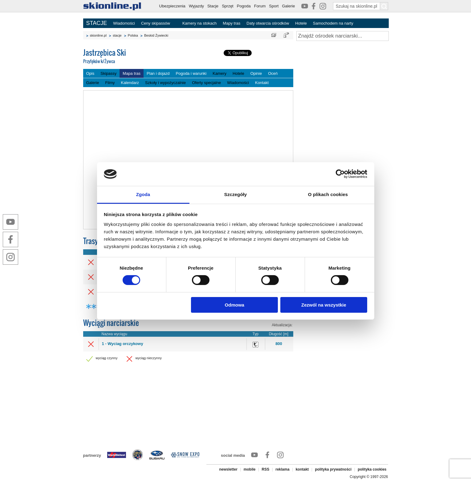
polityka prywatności (333, 469)
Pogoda (244, 6)
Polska (133, 35)
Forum (260, 6)
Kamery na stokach (199, 23)
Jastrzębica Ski (129, 56)
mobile (250, 469)
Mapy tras (231, 23)
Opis (90, 73)
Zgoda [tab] (143, 194)
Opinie (256, 73)
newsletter (228, 469)
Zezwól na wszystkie (323, 304)
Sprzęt (227, 6)
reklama (282, 469)
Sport (273, 6)
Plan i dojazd (158, 73)
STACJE (96, 23)
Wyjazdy (196, 6)
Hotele (301, 23)
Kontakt (262, 82)
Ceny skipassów (155, 23)
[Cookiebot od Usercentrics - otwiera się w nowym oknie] (340, 174)
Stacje (212, 6)
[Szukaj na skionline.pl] (384, 6)
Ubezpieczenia (172, 6)
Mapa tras (131, 73)
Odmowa (234, 304)
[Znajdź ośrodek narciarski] (342, 36)
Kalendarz (130, 82)
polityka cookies (372, 469)
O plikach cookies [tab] (328, 194)
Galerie (288, 6)
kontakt (302, 469)
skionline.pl (98, 35)
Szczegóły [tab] (235, 194)
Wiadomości (124, 23)
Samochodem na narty (333, 23)
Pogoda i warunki (191, 73)
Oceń (273, 73)
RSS (266, 469)
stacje (117, 35)
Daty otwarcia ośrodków (267, 23)
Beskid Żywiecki (156, 35)
